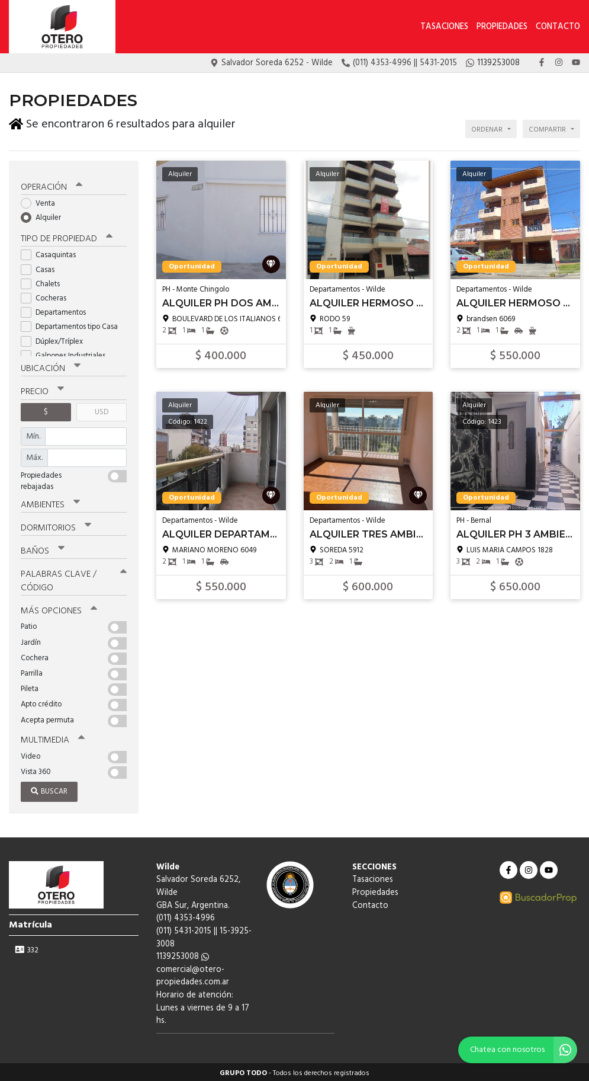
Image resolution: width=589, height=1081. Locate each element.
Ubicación (51, 367)
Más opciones (59, 609)
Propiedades (502, 27)
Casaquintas (52, 253)
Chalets (44, 281)
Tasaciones (444, 27)
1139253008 (182, 954)
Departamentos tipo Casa (73, 325)
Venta (42, 201)
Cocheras (47, 296)
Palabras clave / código (74, 579)
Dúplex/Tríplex (56, 339)
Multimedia (53, 738)
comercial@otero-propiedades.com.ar (192, 974)
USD (101, 410)
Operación (51, 185)
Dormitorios (56, 526)
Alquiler (45, 215)
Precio (42, 390)
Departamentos (57, 310)
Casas (41, 267)
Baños (43, 549)
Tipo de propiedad (66, 237)
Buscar (49, 789)
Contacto (558, 27)
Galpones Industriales (67, 353)
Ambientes (50, 502)
